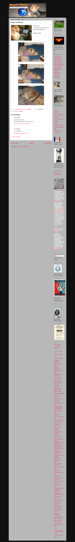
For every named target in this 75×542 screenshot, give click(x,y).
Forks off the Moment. (57, 396)
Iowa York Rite (57, 437)
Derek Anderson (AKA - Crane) (58, 382)
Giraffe (55, 123)
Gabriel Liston (57, 399)
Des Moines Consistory (57, 385)
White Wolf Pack (58, 520)
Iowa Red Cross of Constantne (58, 432)
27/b (55, 356)
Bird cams (56, 113)
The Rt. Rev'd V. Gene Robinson (58, 173)
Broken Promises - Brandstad (58, 375)
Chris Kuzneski (57, 377)
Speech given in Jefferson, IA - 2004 (58, 493)
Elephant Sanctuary (58, 119)
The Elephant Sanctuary (57, 503)
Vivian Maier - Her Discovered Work (58, 517)
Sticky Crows (57, 498)
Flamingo (56, 121)
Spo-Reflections (58, 496)
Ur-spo (15, 128)
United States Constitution (57, 514)
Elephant (56, 117)
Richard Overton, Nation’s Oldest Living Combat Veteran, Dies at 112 (58, 59)
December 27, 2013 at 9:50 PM (21, 133)
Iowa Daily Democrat (56, 429)
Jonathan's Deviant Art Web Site (58, 452)
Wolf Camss (57, 132)
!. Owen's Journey (58, 354)
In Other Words (57, 422)
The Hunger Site (58, 506)
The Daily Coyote (58, 500)
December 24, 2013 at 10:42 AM (21, 123)
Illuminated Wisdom (59, 420)
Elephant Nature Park (59, 393)
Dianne (16, 117)
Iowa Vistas (56, 435)
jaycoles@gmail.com (59, 531)
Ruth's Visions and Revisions (58, 482)
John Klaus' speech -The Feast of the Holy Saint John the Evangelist (59, 447)
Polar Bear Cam (57, 130)
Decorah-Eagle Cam (58, 115)
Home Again (57, 414)
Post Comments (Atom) (22, 146)
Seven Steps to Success (57, 485)
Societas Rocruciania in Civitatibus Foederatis (59, 490)
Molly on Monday (19, 111)
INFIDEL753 (57, 424)
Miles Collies (57, 470)
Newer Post (15, 143)
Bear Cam (56, 111)
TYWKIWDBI (57, 508)
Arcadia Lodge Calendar (57, 347)
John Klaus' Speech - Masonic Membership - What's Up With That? (59, 441)
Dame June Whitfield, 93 (57, 76)
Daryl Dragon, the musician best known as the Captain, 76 (59, 64)
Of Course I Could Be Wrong (58, 478)
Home (31, 143)
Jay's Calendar (57, 344)
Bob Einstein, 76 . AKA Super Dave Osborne (58, 69)
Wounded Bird (57, 522)
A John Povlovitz (58, 358)
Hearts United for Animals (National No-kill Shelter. (58, 408)
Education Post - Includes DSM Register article (58, 390)
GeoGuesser (57, 401)
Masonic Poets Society (57, 460)
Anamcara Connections (57, 368)
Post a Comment (16, 136)
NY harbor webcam (58, 125)
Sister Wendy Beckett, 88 (57, 73)
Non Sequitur (57, 475)
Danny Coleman (58, 379)
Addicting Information (57, 361)
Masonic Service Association (58, 464)
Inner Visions (57, 426)
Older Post (47, 143)
